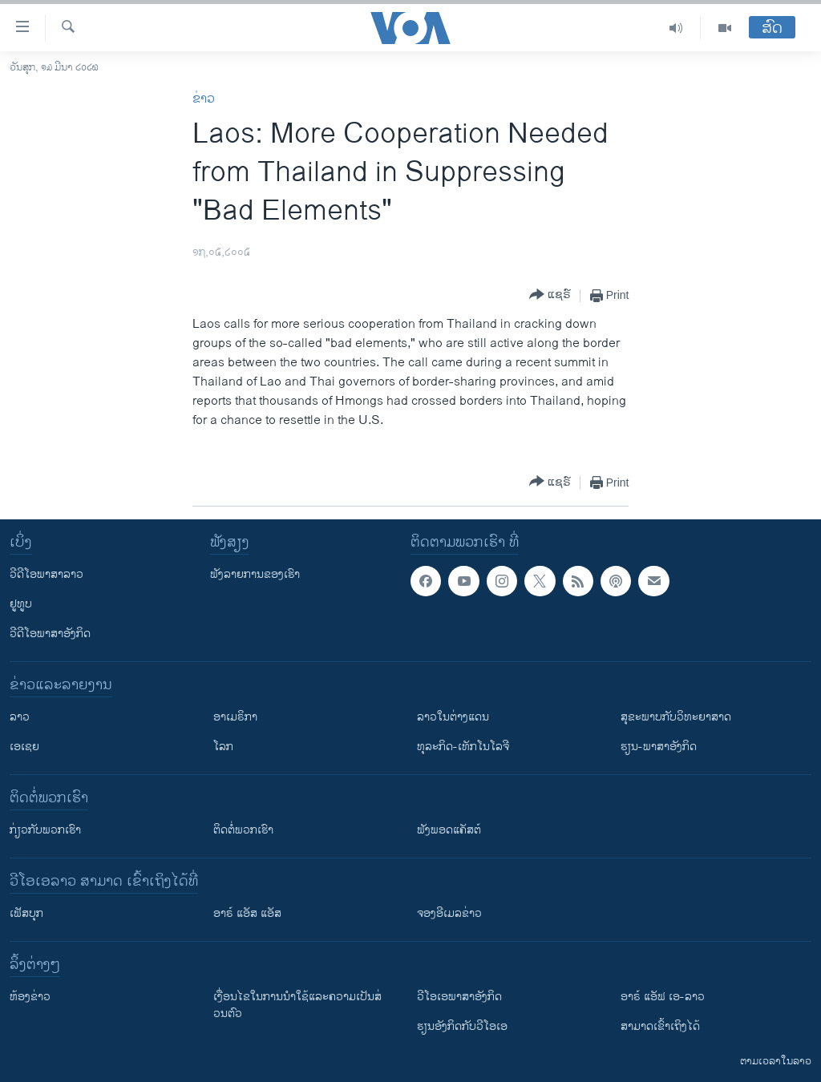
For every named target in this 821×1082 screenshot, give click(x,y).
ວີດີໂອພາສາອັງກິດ (50, 633)
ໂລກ (223, 746)
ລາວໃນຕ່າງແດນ (453, 717)
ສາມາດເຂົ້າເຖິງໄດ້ (660, 1026)
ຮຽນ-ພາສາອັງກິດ (659, 746)
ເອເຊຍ (24, 746)
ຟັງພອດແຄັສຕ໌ (449, 830)
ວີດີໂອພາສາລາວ (46, 574)
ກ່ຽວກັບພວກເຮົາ (45, 830)
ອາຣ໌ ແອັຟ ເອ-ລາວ (663, 996)
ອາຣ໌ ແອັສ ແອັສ (247, 913)
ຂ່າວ (203, 99)
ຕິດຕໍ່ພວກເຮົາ (243, 830)
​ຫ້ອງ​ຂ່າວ (30, 996)
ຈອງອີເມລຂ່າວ (449, 913)
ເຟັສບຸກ (26, 913)
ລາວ (20, 717)
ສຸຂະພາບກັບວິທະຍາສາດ (676, 717)
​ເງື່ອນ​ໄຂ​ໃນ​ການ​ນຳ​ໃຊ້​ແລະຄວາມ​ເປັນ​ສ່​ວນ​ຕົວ (297, 1005)
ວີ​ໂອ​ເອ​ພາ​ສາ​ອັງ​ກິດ (459, 996)
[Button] (550, 295)
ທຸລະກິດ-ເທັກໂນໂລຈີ (463, 746)
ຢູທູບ (21, 604)
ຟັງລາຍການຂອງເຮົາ (255, 574)
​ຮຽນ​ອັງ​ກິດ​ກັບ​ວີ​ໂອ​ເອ (462, 1026)
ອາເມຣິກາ (235, 717)
